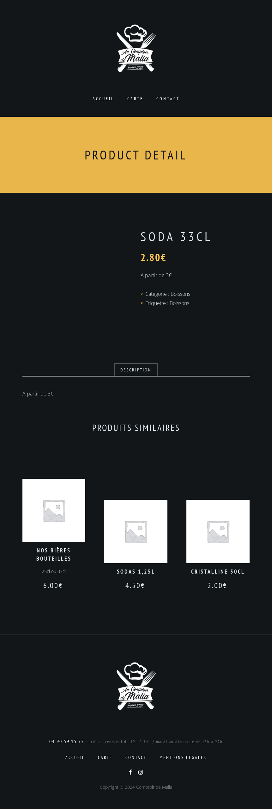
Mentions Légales (183, 757)
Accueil (103, 99)
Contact (168, 99)
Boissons (180, 293)
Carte (135, 99)
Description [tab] (136, 370)
